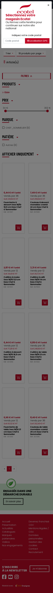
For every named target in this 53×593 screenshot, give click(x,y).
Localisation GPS (37, 40)
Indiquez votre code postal (26, 35)
